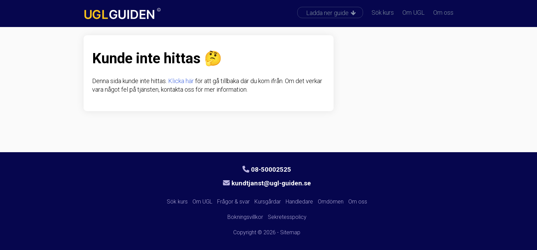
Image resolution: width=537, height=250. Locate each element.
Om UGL (413, 12)
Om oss (443, 12)
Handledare (299, 201)
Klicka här (181, 80)
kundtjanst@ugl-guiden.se (267, 183)
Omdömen (331, 201)
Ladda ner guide (331, 12)
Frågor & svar (233, 201)
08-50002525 (266, 169)
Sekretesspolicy (287, 217)
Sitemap (290, 232)
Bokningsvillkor (245, 217)
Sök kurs (383, 12)
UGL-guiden (133, 14)
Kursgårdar (267, 201)
